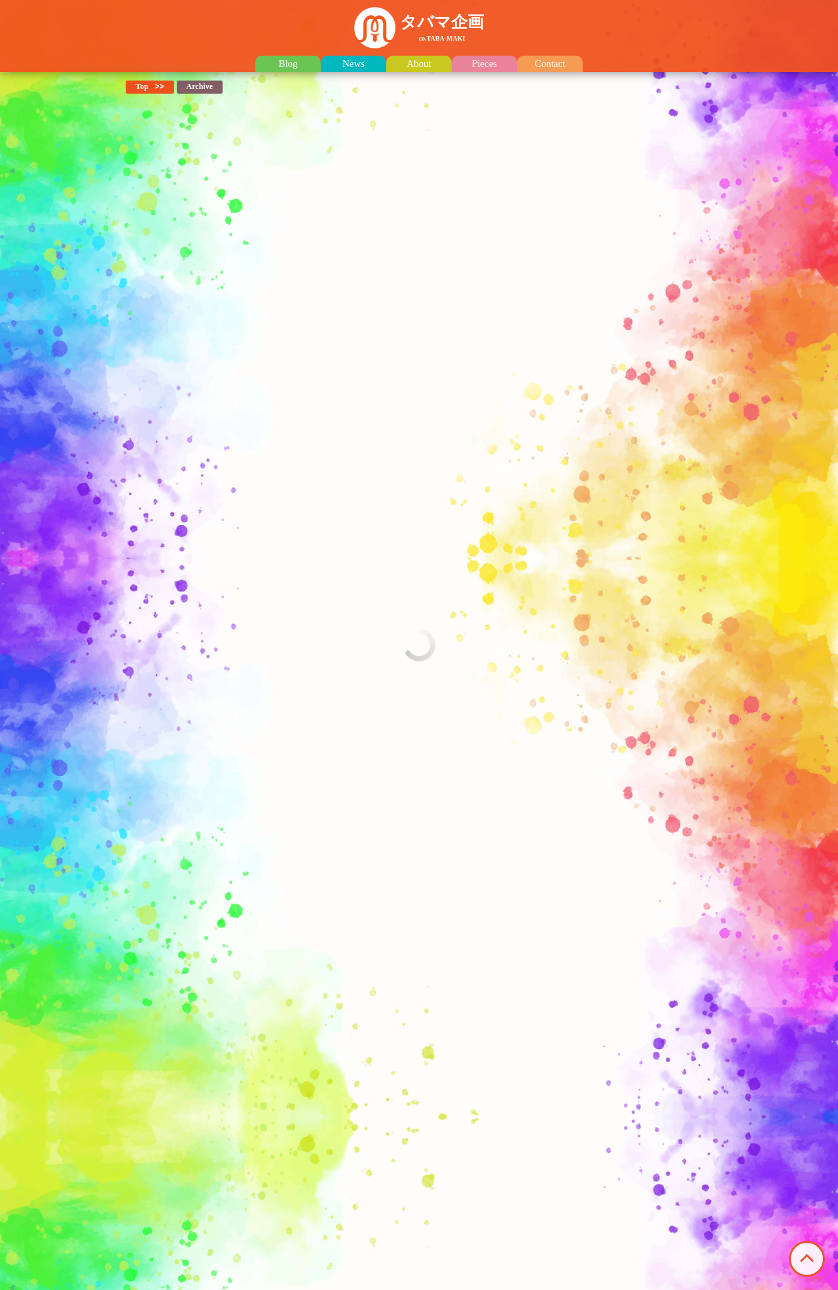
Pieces (484, 64)
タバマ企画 (442, 27)
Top (142, 86)
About (419, 64)
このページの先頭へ (807, 1259)
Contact (550, 64)
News (353, 64)
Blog (287, 64)
